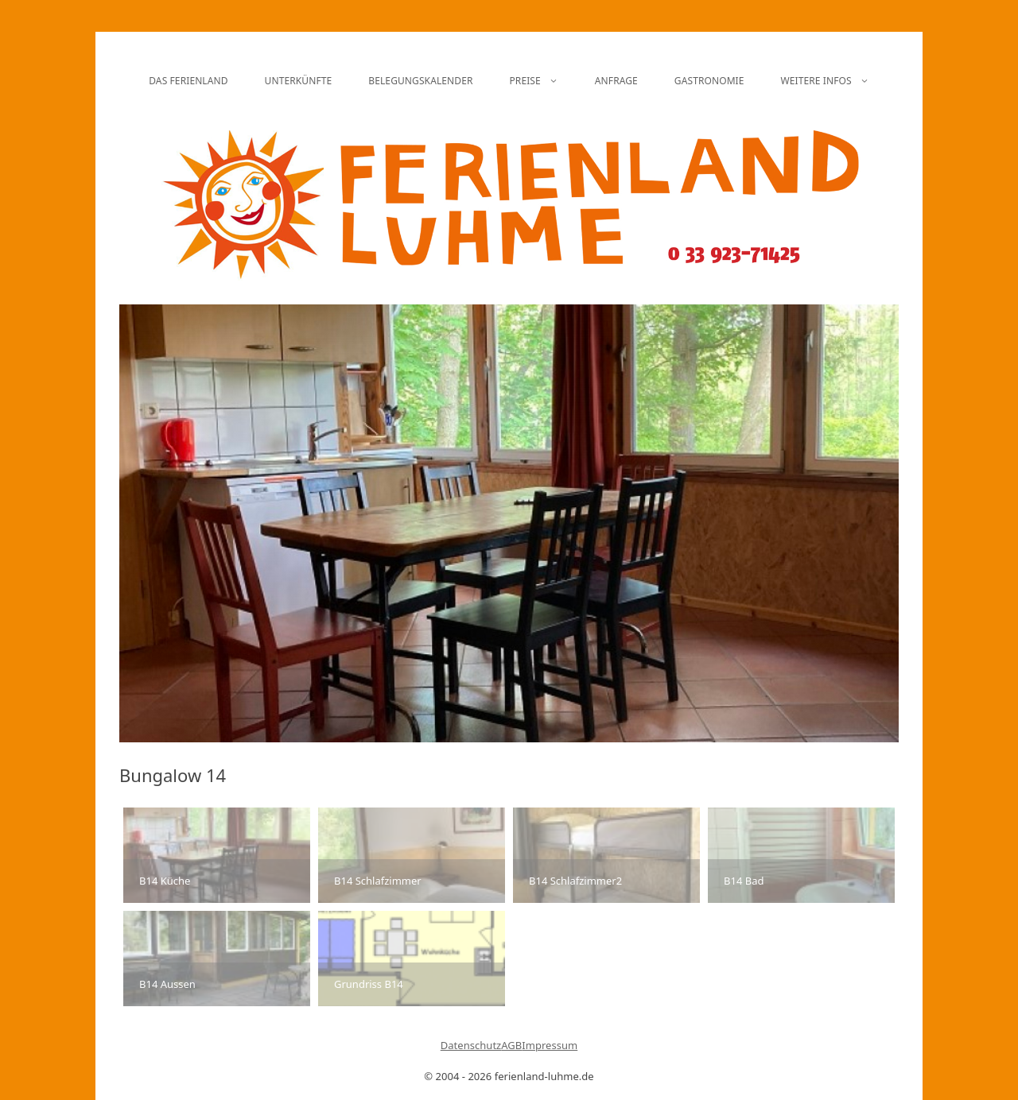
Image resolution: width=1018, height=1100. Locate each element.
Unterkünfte (298, 80)
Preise (542, 81)
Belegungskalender (420, 80)
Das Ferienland (188, 80)
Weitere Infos (834, 81)
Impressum (549, 1045)
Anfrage (616, 80)
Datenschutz (471, 1045)
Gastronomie (709, 80)
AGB (511, 1045)
